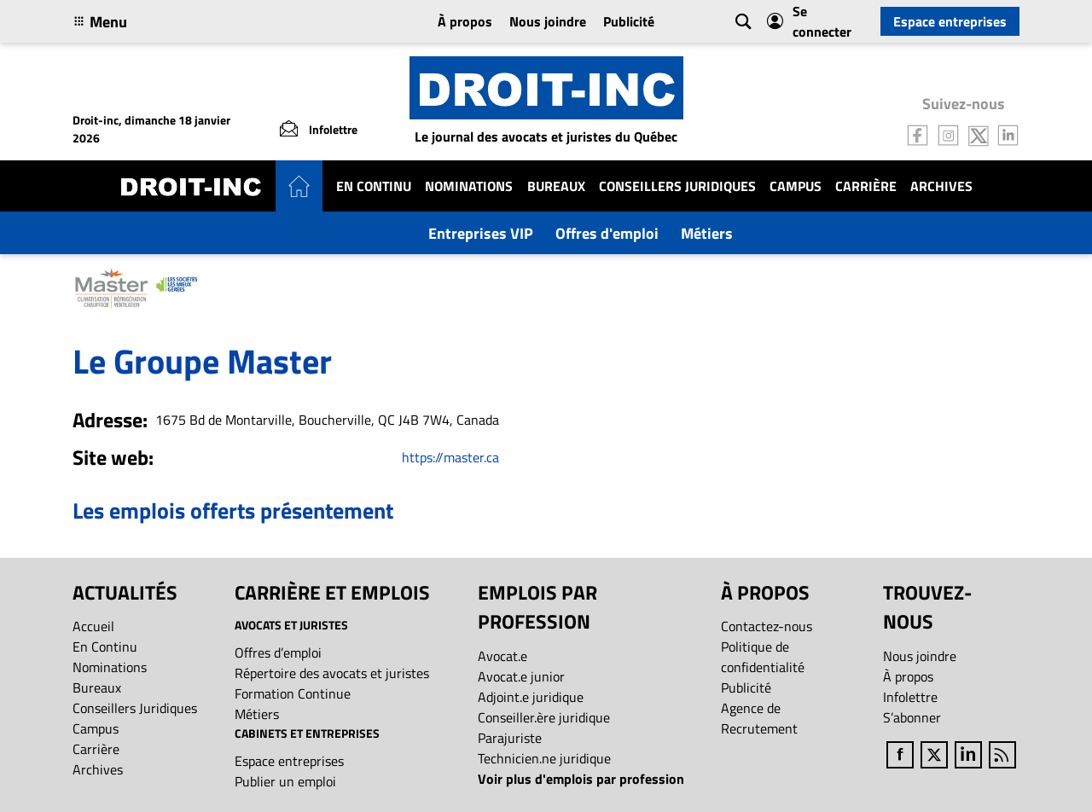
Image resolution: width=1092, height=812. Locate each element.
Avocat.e (502, 656)
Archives (941, 186)
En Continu (373, 186)
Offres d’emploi (278, 652)
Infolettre (910, 697)
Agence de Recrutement (759, 718)
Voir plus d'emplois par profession (581, 778)
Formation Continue (293, 693)
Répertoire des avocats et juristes (332, 673)
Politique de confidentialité (762, 656)
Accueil (93, 626)
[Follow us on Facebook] (918, 134)
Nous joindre (547, 21)
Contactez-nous (766, 626)
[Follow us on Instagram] (949, 134)
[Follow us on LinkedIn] (1008, 134)
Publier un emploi (285, 781)
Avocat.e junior (521, 676)
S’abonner (912, 717)
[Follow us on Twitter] (978, 134)
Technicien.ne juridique (544, 758)
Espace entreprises (950, 21)
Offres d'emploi (607, 233)
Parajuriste (510, 738)
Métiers (707, 233)
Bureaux (556, 186)
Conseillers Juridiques (677, 186)
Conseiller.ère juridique (544, 717)
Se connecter (808, 21)
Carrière (866, 186)
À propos (465, 21)
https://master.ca (450, 457)
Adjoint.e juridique (531, 697)
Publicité (628, 21)
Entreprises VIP (480, 233)
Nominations (469, 186)
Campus (796, 186)
